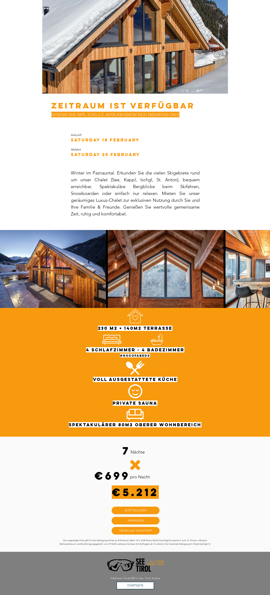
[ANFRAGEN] (136, 520)
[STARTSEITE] (135, 585)
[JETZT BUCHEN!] (136, 510)
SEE (140, 562)
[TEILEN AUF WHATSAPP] (136, 531)
